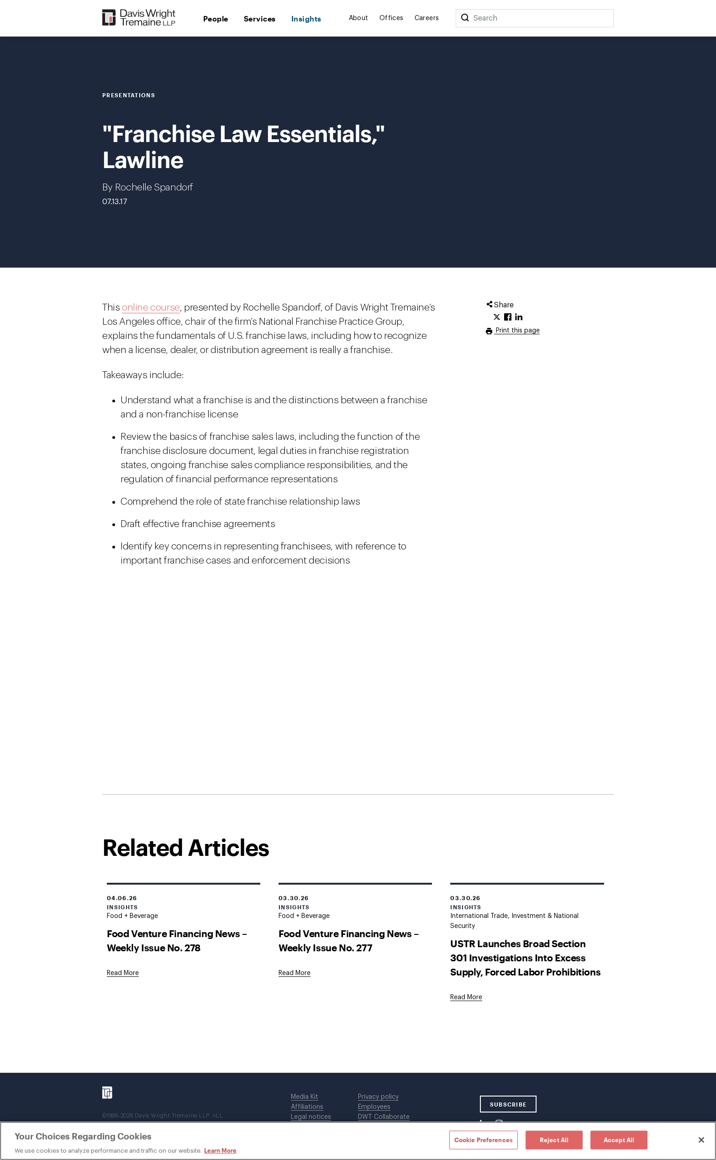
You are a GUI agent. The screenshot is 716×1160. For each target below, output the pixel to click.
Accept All (619, 1139)
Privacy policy (378, 1097)
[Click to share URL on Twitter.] (496, 317)
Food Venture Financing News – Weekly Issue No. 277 (348, 940)
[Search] (465, 18)
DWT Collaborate (384, 1117)
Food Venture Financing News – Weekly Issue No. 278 (177, 940)
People (215, 18)
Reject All (554, 1139)
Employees (374, 1107)
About (359, 18)
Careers (427, 18)
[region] (358, 1141)
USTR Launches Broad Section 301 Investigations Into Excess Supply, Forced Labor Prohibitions (525, 957)
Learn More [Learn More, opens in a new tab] (220, 1150)
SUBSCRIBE (508, 1104)
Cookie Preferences (483, 1139)
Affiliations (307, 1107)
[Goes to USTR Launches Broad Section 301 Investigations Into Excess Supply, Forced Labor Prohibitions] (466, 997)
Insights (306, 18)
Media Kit (304, 1097)
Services (260, 18)
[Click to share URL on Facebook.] (507, 317)
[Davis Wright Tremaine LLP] (139, 18)
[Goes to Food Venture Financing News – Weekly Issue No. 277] (295, 973)
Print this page (517, 330)
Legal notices (311, 1117)
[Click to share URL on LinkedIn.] (518, 317)
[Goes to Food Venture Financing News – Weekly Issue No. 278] (123, 973)
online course (151, 307)
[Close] (701, 1140)
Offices (391, 18)
